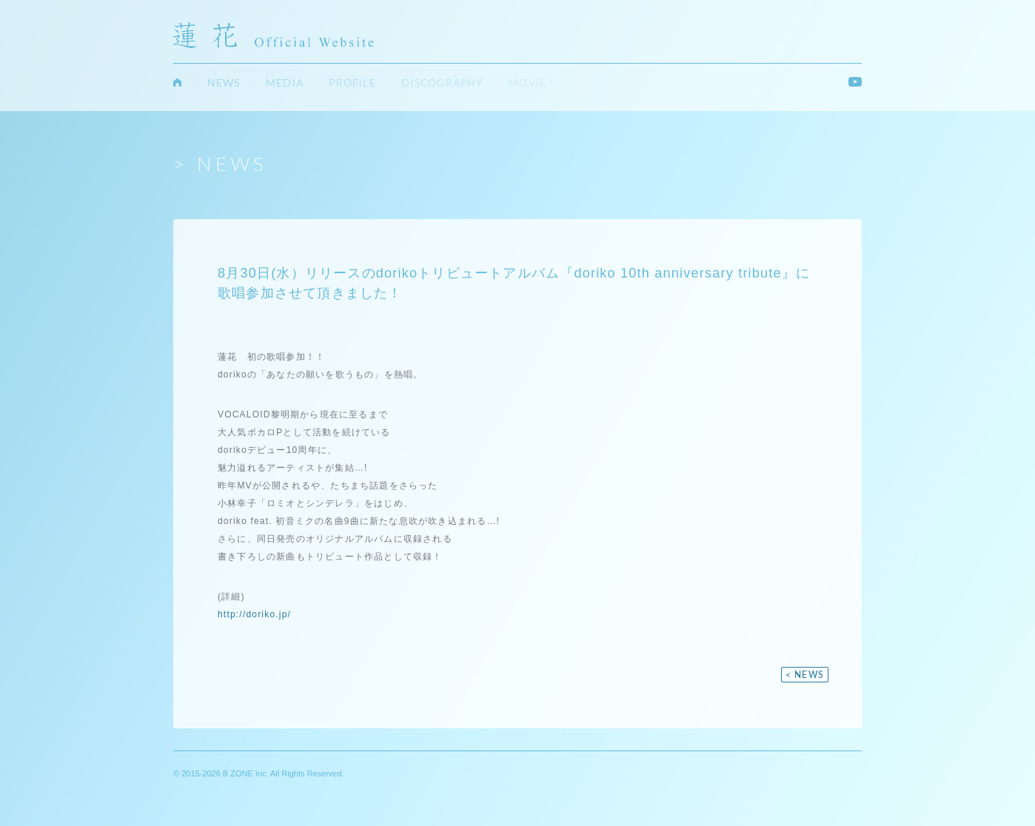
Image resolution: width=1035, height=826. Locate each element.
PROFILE (352, 84)
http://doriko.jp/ (254, 615)
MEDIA (285, 84)
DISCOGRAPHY (442, 84)
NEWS (224, 84)
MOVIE (527, 84)
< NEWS (805, 675)
